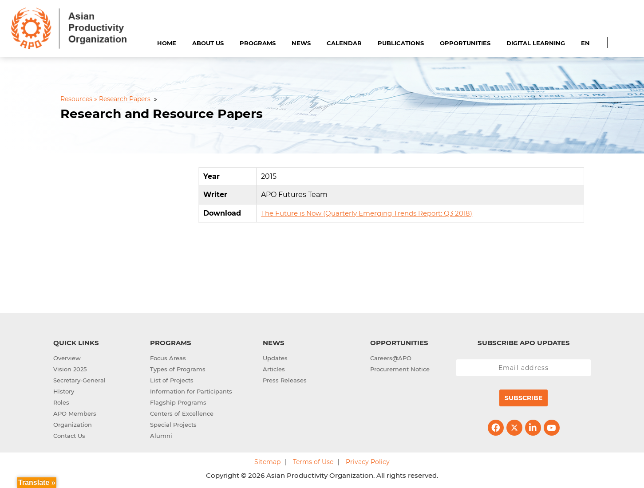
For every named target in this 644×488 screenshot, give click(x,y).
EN (585, 43)
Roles (61, 402)
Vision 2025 (70, 369)
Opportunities (465, 43)
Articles (274, 369)
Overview (67, 358)
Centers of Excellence (181, 413)
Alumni (161, 435)
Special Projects (173, 424)
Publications (401, 43)
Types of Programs (177, 369)
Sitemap (267, 462)
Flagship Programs (178, 402)
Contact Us (69, 435)
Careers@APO (390, 358)
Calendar (344, 43)
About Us (208, 43)
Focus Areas (168, 358)
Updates (275, 358)
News (301, 43)
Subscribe (523, 398)
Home (166, 43)
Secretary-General (79, 380)
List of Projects (172, 380)
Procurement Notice (400, 369)
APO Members (74, 413)
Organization (72, 424)
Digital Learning (535, 43)
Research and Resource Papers (161, 113)
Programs (258, 43)
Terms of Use (313, 462)
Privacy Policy (368, 462)
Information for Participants (191, 391)
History (63, 391)
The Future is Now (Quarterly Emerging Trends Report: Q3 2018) (366, 213)
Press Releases (285, 380)
